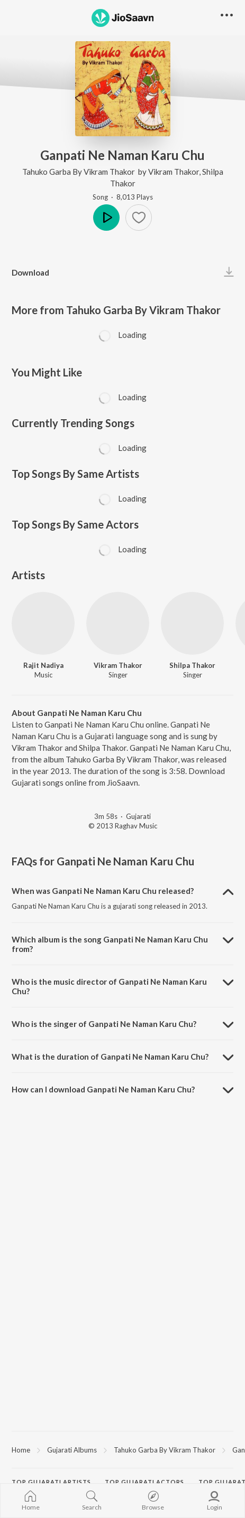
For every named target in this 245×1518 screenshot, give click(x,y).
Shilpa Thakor (192, 665)
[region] (122, 1449)
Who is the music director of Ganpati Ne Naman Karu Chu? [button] (109, 986)
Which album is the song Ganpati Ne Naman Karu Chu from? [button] (110, 944)
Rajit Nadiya (43, 665)
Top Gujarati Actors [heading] (144, 1481)
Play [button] (106, 217)
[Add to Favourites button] (138, 217)
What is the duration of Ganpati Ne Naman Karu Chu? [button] (110, 1056)
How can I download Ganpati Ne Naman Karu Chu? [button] (103, 1089)
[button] (226, 15)
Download (30, 272)
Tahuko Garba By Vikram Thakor (79, 171)
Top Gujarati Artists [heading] (51, 1481)
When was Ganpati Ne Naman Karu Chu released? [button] (103, 890)
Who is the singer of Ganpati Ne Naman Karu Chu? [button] (104, 1024)
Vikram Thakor (173, 171)
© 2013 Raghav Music (122, 826)
